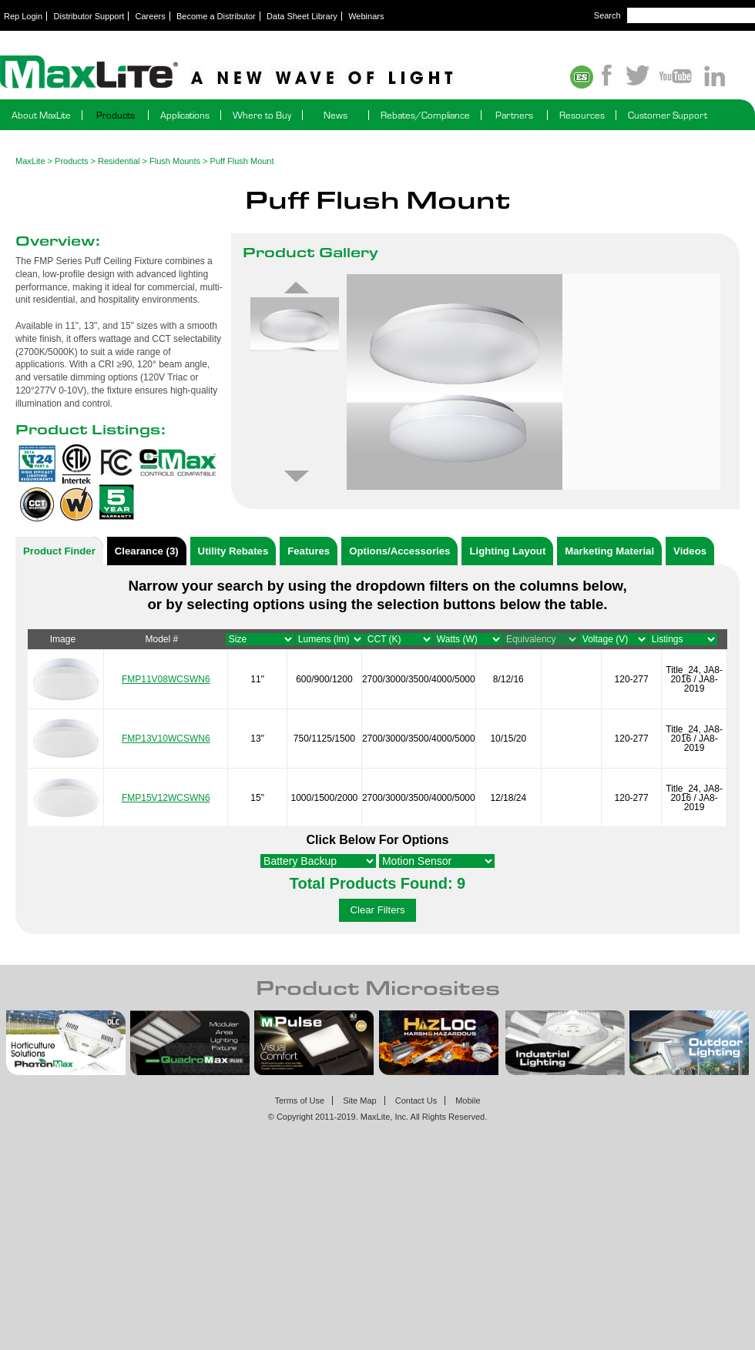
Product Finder (59, 551)
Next (296, 477)
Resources (582, 115)
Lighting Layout (507, 551)
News (335, 115)
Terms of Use (299, 1100)
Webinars (366, 16)
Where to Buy (262, 115)
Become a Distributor (216, 16)
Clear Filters (377, 910)
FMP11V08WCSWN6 (166, 679)
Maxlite (269, 73)
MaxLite (30, 161)
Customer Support (667, 115)
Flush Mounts (174, 161)
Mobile (467, 1100)
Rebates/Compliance (425, 115)
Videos (689, 551)
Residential (118, 161)
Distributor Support (89, 16)
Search (607, 15)
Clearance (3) (147, 551)
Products (115, 115)
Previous (296, 287)
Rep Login (23, 16)
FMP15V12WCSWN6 (166, 797)
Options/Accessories (399, 551)
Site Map (359, 1100)
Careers (151, 16)
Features (308, 551)
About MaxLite (41, 115)
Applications (185, 115)
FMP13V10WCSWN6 (166, 738)
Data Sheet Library (302, 16)
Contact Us (416, 1100)
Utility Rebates (233, 551)
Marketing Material (609, 551)
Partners (514, 115)
